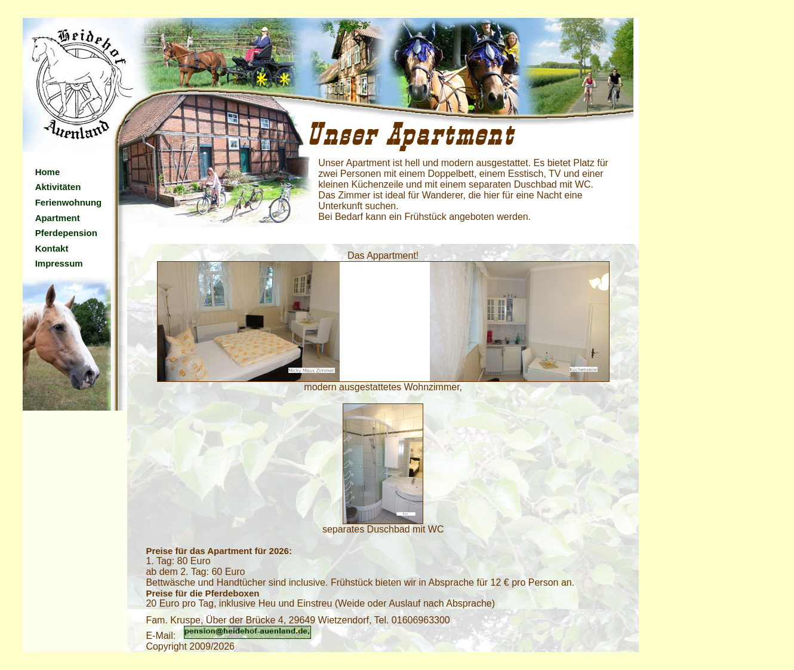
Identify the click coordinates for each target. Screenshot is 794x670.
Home (47, 172)
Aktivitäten (58, 187)
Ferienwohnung (68, 202)
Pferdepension (66, 233)
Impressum (59, 263)
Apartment (57, 218)
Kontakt (52, 248)
